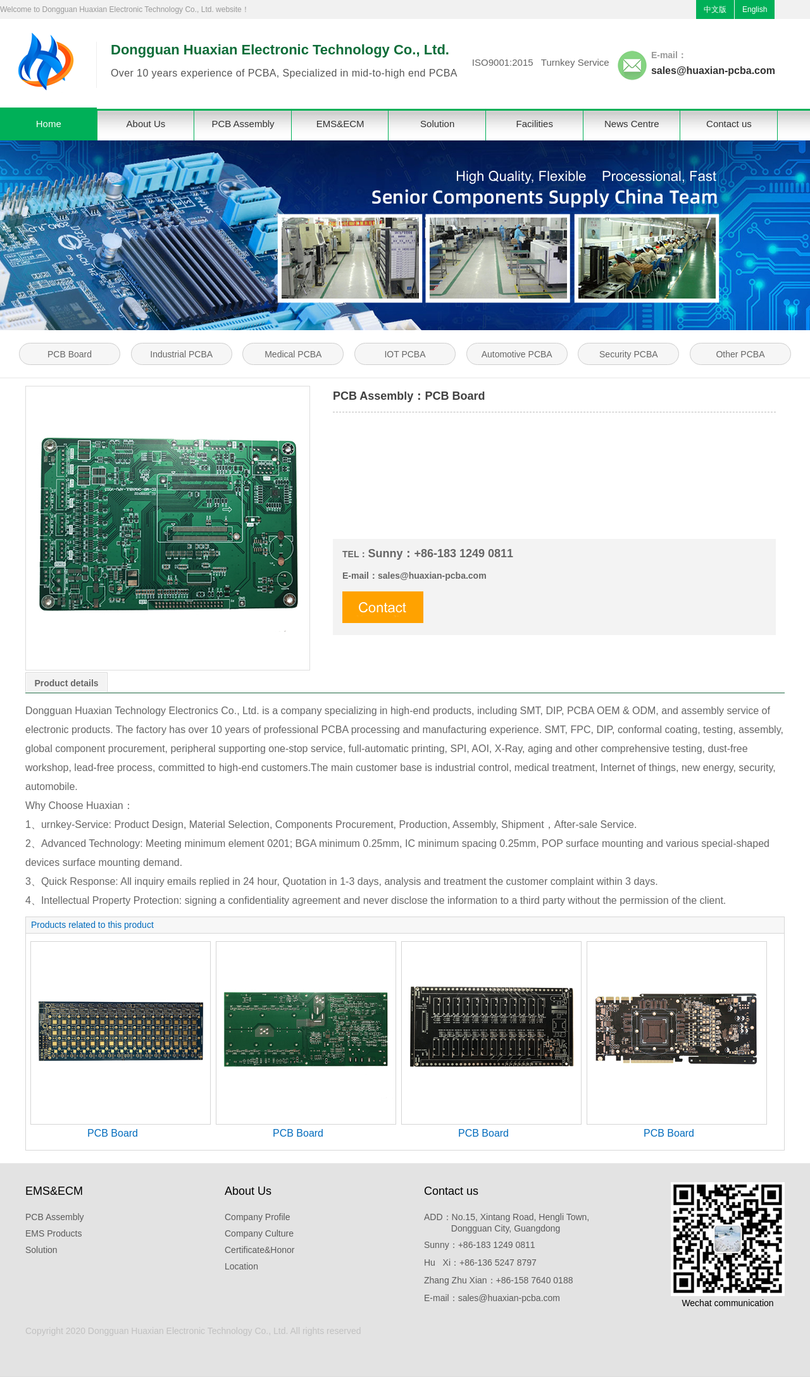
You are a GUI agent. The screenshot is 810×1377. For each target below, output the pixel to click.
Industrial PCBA (181, 354)
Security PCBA (628, 354)
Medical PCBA (293, 354)
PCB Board (69, 354)
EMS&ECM (340, 123)
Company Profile (257, 1217)
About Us (146, 123)
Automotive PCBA (517, 354)
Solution (437, 123)
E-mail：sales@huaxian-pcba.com (492, 1298)
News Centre (631, 123)
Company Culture (259, 1233)
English (754, 9)
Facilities (534, 123)
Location (241, 1266)
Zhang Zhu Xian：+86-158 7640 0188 (498, 1280)
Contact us (729, 123)
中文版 (715, 9)
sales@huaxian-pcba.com (713, 70)
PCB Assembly (242, 123)
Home (48, 123)
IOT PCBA (404, 354)
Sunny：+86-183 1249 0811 (479, 1245)
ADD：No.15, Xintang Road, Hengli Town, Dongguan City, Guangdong (506, 1222)
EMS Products (53, 1233)
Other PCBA (740, 354)
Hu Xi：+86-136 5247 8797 (480, 1262)
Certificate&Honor (260, 1250)
